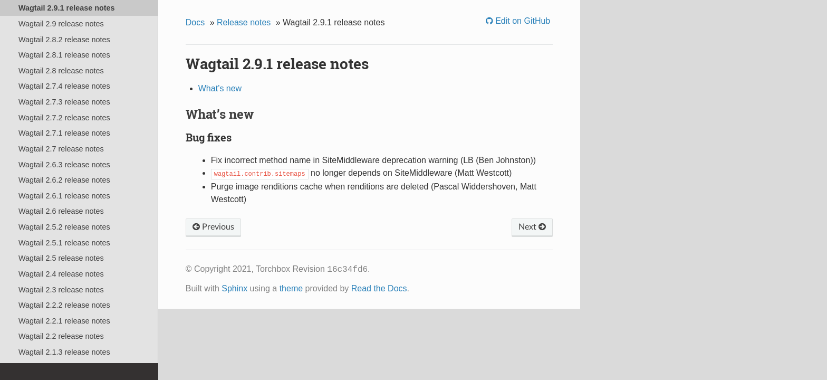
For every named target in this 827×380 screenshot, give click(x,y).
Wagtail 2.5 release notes (61, 258)
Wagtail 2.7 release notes (61, 149)
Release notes (244, 22)
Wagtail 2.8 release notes (61, 70)
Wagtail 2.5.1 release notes (64, 243)
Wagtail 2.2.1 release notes (64, 321)
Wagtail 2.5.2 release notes (64, 227)
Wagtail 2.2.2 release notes (64, 305)
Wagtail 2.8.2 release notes (64, 39)
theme (291, 288)
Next (532, 227)
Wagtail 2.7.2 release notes (64, 117)
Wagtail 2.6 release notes (61, 211)
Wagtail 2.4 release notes (61, 274)
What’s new (220, 88)
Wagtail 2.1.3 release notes (64, 352)
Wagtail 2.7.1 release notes (64, 133)
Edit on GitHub (522, 20)
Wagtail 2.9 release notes (61, 24)
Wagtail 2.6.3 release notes (64, 164)
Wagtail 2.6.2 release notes (64, 180)
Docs (195, 22)
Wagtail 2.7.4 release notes (64, 86)
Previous (213, 227)
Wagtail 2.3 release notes (61, 290)
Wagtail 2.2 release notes (61, 336)
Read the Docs (379, 288)
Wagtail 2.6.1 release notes (64, 196)
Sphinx (234, 288)
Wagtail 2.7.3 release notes (64, 102)
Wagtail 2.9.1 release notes (66, 8)
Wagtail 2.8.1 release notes (64, 55)
